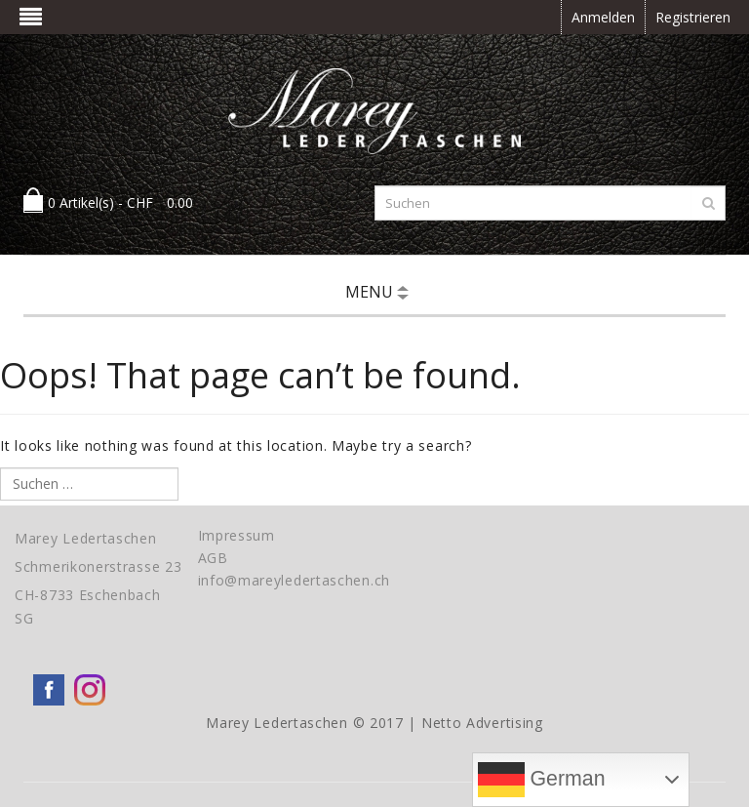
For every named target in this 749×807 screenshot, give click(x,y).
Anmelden (603, 17)
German (542, 779)
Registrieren (692, 17)
